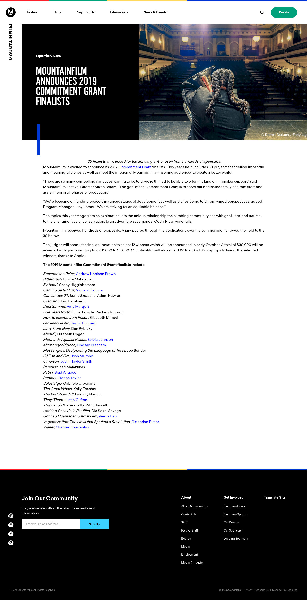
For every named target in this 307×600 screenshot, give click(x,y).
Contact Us (188, 515)
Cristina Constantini (72, 427)
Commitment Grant (134, 167)
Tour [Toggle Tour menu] (57, 12)
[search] (262, 12)
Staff (184, 523)
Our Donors (231, 523)
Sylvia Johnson (100, 340)
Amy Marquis (78, 307)
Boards (186, 539)
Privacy (248, 590)
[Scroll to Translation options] (10, 516)
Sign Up (94, 524)
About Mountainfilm (194, 506)
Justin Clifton (76, 400)
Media (185, 547)
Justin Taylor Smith (76, 362)
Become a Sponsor (236, 515)
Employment (189, 555)
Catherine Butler (145, 422)
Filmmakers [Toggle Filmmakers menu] (119, 12)
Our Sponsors (233, 531)
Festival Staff (189, 531)
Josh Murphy (82, 356)
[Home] (11, 33)
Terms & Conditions (230, 590)
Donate (284, 12)
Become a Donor (235, 506)
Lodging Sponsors (236, 539)
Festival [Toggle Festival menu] (33, 12)
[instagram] (10, 525)
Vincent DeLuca (89, 290)
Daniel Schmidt (83, 323)
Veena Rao (108, 416)
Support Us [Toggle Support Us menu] (86, 12)
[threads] (10, 543)
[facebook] (10, 534)
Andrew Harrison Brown (96, 274)
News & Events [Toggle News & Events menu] (155, 12)
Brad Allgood (65, 373)
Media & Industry (192, 563)
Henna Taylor (70, 378)
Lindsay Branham (91, 345)
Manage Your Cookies (284, 590)
